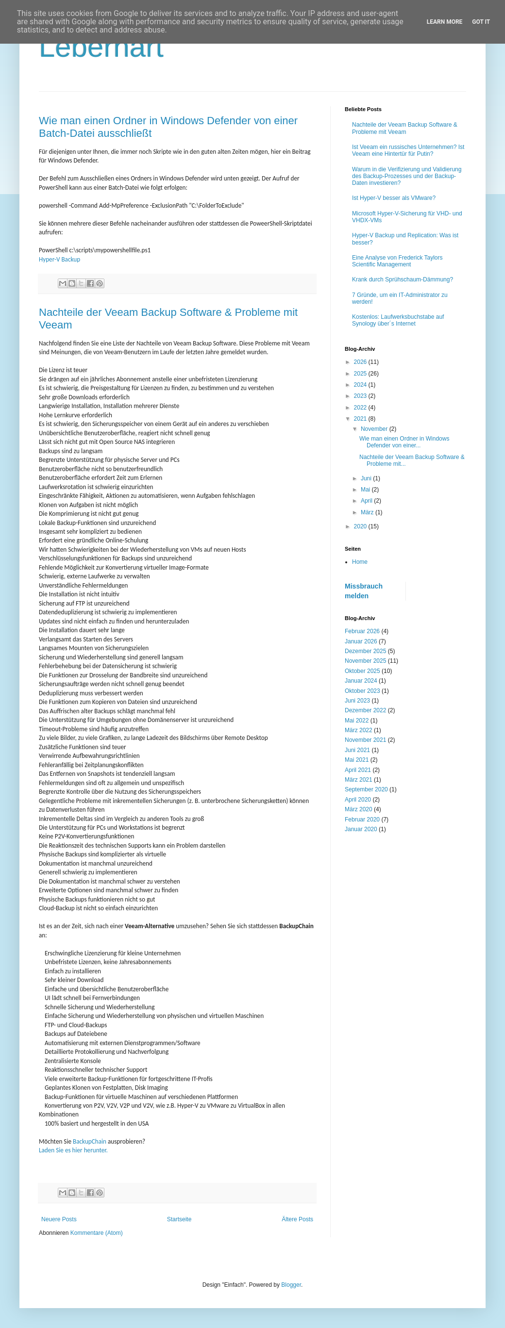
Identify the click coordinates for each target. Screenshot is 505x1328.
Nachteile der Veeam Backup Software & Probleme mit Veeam (404, 128)
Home (360, 561)
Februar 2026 (362, 631)
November (375, 429)
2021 (361, 418)
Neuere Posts (59, 1219)
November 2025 (365, 660)
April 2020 (358, 799)
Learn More (445, 21)
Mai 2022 (357, 720)
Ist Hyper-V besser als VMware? (394, 198)
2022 (361, 407)
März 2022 (358, 730)
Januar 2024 (361, 680)
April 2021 (358, 770)
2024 (361, 384)
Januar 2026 (361, 641)
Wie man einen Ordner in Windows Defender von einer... (404, 442)
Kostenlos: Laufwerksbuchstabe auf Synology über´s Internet (398, 320)
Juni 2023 (357, 700)
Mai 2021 (357, 759)
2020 (361, 526)
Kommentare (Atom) (96, 1233)
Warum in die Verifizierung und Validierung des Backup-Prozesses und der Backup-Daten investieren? (406, 176)
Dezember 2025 (365, 651)
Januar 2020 (361, 829)
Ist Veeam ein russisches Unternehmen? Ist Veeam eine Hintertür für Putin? (408, 150)
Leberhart (101, 47)
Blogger (291, 1284)
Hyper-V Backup (59, 259)
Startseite (179, 1219)
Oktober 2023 (362, 691)
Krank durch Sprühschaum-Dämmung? (402, 279)
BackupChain (89, 1141)
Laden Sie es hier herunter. (73, 1150)
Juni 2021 (357, 750)
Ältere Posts (297, 1219)
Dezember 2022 (365, 710)
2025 (361, 373)
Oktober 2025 (362, 671)
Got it (481, 21)
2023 (361, 396)
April (367, 500)
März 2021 (358, 779)
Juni (367, 478)
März (368, 512)
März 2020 (358, 809)
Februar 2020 (362, 819)
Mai (366, 489)
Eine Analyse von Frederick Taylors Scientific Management (397, 261)
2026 (361, 362)
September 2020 (366, 789)
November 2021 (365, 740)
